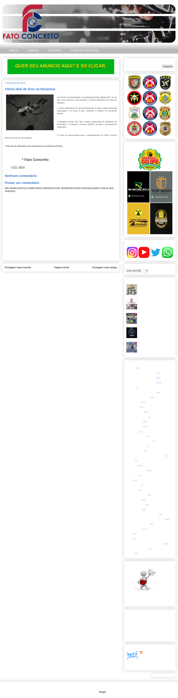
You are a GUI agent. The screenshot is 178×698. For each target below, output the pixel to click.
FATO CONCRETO (152, 652)
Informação (131, 465)
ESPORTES (132, 431)
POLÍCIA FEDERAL (135, 505)
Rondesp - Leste (134, 529)
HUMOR (130, 461)
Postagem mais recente (18, 267)
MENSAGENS (133, 485)
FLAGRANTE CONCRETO (138, 441)
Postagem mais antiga (104, 267)
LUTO (129, 480)
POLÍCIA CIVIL (133, 500)
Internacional (132, 475)
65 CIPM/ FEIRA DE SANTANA (140, 378)
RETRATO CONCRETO (137, 524)
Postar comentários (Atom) (65, 277)
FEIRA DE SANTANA (85, 50)
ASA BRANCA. (133, 402)
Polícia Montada (133, 509)
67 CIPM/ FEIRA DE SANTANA (140, 392)
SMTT (129, 539)
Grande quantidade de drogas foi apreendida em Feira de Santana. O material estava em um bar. (155, 317)
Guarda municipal (134, 451)
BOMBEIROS (132, 407)
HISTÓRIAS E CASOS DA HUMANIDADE (145, 456)
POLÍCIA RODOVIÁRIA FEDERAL (142, 514)
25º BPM (130, 368)
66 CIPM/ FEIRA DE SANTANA (140, 383)
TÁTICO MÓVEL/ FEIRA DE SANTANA (144, 544)
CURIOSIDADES (134, 421)
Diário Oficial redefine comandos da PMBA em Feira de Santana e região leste (156, 345)
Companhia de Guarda (136, 417)
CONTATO (55, 50)
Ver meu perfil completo (137, 667)
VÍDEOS (33, 50)
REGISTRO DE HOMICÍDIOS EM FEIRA (145, 519)
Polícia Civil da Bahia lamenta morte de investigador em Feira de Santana (156, 329)
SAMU (129, 534)
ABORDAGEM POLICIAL (138, 397)
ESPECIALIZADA (134, 426)
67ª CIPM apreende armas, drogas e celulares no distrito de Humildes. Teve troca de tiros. (156, 302)
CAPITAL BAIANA (134, 412)
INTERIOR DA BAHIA (136, 470)
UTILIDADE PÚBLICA (136, 548)
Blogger (102, 692)
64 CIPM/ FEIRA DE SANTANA (140, 373)
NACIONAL (131, 490)
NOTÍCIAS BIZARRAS (136, 495)
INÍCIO (13, 50)
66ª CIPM (130, 387)
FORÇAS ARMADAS (136, 446)
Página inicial (61, 267)
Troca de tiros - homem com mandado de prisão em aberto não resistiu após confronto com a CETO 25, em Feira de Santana (155, 289)
